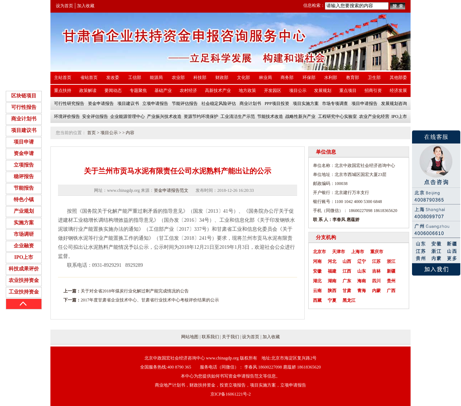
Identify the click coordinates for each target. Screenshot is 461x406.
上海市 (357, 251)
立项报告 (24, 165)
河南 (317, 261)
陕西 (332, 290)
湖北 (317, 280)
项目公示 (109, 132)
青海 (361, 290)
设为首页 (64, 5)
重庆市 (376, 251)
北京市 (319, 251)
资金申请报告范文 (171, 190)
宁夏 (332, 300)
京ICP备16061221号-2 (230, 394)
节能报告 (24, 188)
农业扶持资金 (24, 280)
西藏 (317, 300)
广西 (391, 290)
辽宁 (361, 261)
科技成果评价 (24, 269)
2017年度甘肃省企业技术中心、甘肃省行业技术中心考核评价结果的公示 (150, 300)
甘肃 (347, 290)
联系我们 (210, 336)
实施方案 (24, 222)
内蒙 (376, 290)
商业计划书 (23, 119)
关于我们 (230, 336)
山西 (347, 261)
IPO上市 (23, 257)
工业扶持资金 (24, 292)
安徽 (317, 271)
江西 (347, 271)
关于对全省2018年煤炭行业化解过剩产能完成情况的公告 (135, 291)
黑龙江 (349, 300)
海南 (361, 280)
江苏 (376, 261)
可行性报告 (23, 107)
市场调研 (24, 234)
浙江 (391, 261)
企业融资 (24, 245)
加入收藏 (85, 5)
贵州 (391, 280)
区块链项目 (23, 95)
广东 (347, 280)
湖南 (332, 280)
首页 (91, 132)
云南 (317, 290)
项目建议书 (23, 130)
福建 (332, 271)
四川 (376, 280)
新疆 (391, 271)
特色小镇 (24, 199)
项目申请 (24, 142)
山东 (361, 271)
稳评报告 (24, 176)
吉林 (376, 271)
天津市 (338, 251)
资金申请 (24, 153)
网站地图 (189, 336)
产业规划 (24, 211)
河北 (332, 261)
